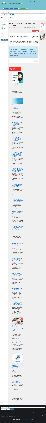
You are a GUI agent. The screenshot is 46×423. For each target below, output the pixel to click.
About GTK (14, 8)
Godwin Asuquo (31, 419)
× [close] (36, 47)
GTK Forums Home (13, 17)
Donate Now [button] (25, 8)
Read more (15, 95)
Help (19, 8)
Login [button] (4, 8)
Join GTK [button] (9, 8)
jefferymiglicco (18, 27)
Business (11, 69)
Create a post (4, 39)
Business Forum (22, 17)
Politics (3, 24)
